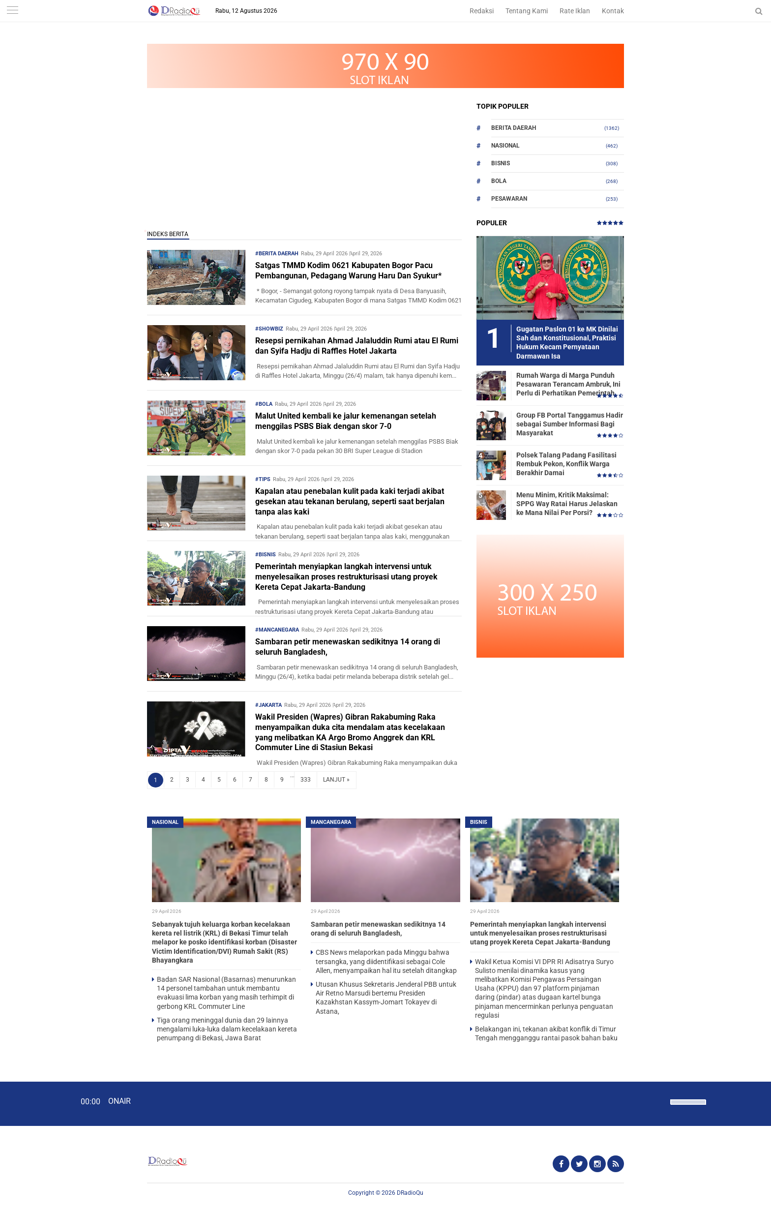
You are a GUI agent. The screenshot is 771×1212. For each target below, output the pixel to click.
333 (305, 779)
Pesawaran (509, 198)
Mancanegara (331, 822)
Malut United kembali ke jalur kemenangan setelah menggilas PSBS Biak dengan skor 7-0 (345, 421)
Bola (498, 181)
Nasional (505, 145)
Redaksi (482, 11)
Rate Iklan (575, 11)
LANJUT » (336, 779)
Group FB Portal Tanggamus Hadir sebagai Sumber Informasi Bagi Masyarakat (569, 424)
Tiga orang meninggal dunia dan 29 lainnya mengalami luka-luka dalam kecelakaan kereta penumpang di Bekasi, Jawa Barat (227, 1029)
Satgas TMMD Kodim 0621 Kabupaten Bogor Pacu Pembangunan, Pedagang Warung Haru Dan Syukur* (348, 270)
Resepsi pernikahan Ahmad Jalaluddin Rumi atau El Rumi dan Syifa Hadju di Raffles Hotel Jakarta (356, 346)
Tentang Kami (526, 11)
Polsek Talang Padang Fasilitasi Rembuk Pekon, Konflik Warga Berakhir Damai (566, 464)
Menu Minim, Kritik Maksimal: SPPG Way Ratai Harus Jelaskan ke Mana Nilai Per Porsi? (567, 503)
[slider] (687, 1108)
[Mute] (659, 1100)
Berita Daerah (513, 127)
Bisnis (500, 163)
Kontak (613, 11)
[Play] (32, 1103)
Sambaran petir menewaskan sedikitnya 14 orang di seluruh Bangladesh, (347, 647)
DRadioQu (410, 1192)
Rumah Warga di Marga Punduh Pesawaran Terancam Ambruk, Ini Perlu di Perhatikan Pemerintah (568, 384)
